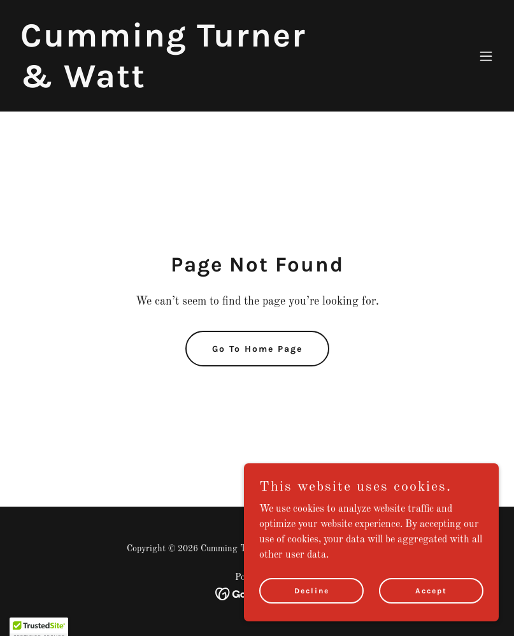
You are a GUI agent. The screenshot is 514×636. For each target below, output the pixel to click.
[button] (486, 56)
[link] (184, 85)
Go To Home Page (257, 348)
